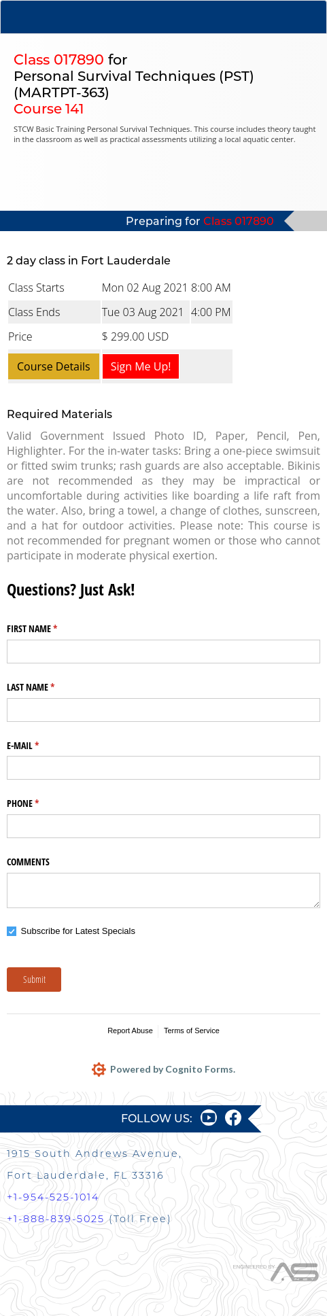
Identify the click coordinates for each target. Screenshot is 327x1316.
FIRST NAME (48, 629)
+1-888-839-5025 (56, 1219)
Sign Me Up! (141, 366)
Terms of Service (192, 1030)
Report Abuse (130, 1030)
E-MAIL (39, 745)
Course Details (53, 366)
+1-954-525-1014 (53, 1197)
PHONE (39, 803)
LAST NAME (46, 687)
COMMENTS (28, 861)
